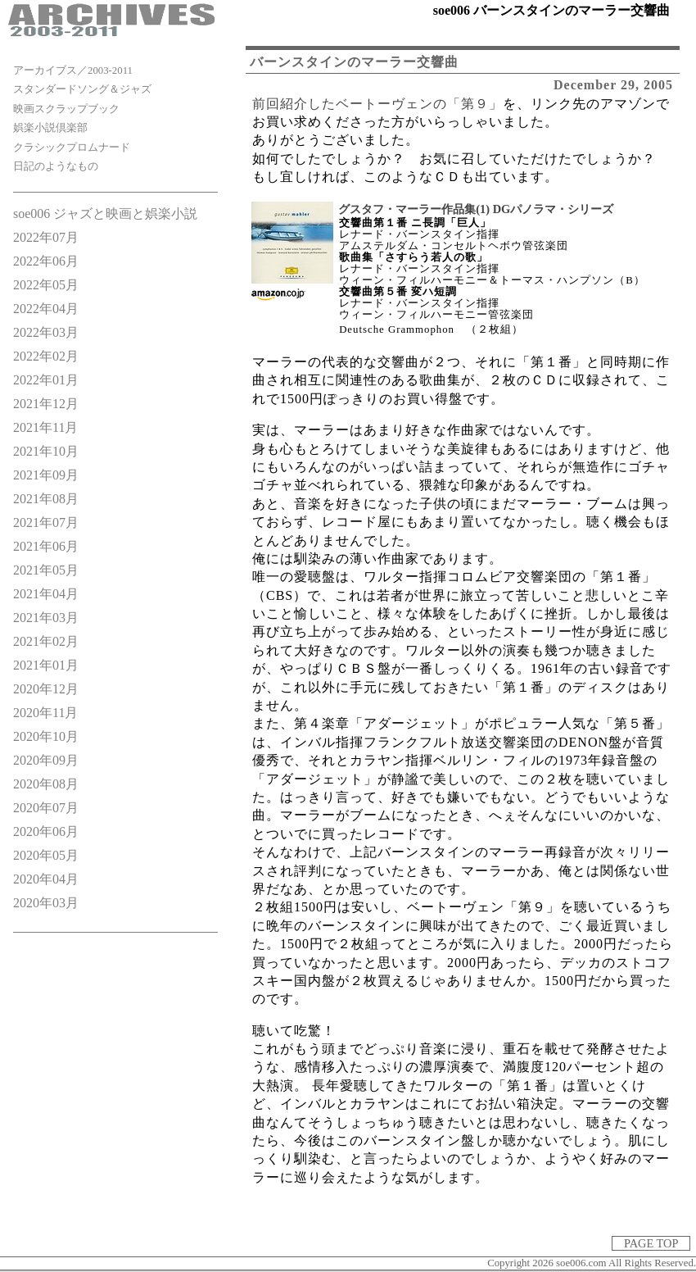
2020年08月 (46, 784)
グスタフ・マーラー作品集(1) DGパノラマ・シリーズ (475, 209)
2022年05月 (46, 285)
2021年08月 (46, 499)
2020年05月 (46, 855)
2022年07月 (46, 237)
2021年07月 (46, 522)
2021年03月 (46, 618)
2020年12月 (46, 689)
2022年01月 (46, 380)
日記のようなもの (55, 166)
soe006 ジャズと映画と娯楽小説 (105, 213)
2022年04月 (46, 309)
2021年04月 (46, 594)
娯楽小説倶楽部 (50, 128)
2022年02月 (46, 356)
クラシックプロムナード (71, 147)
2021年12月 (46, 404)
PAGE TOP (650, 1243)
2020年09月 (46, 760)
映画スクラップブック (66, 109)
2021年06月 (46, 546)
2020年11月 (45, 713)
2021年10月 (46, 451)
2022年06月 (46, 261)
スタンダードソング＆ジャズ (82, 89)
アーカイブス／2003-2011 (73, 70)
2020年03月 (46, 903)
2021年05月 (46, 570)
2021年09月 (46, 475)
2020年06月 (46, 831)
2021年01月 (46, 665)
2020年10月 (46, 736)
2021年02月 (46, 641)
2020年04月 (46, 879)
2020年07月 (46, 808)
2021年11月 (45, 427)
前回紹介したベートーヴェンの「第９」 (377, 104)
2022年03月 (46, 332)
